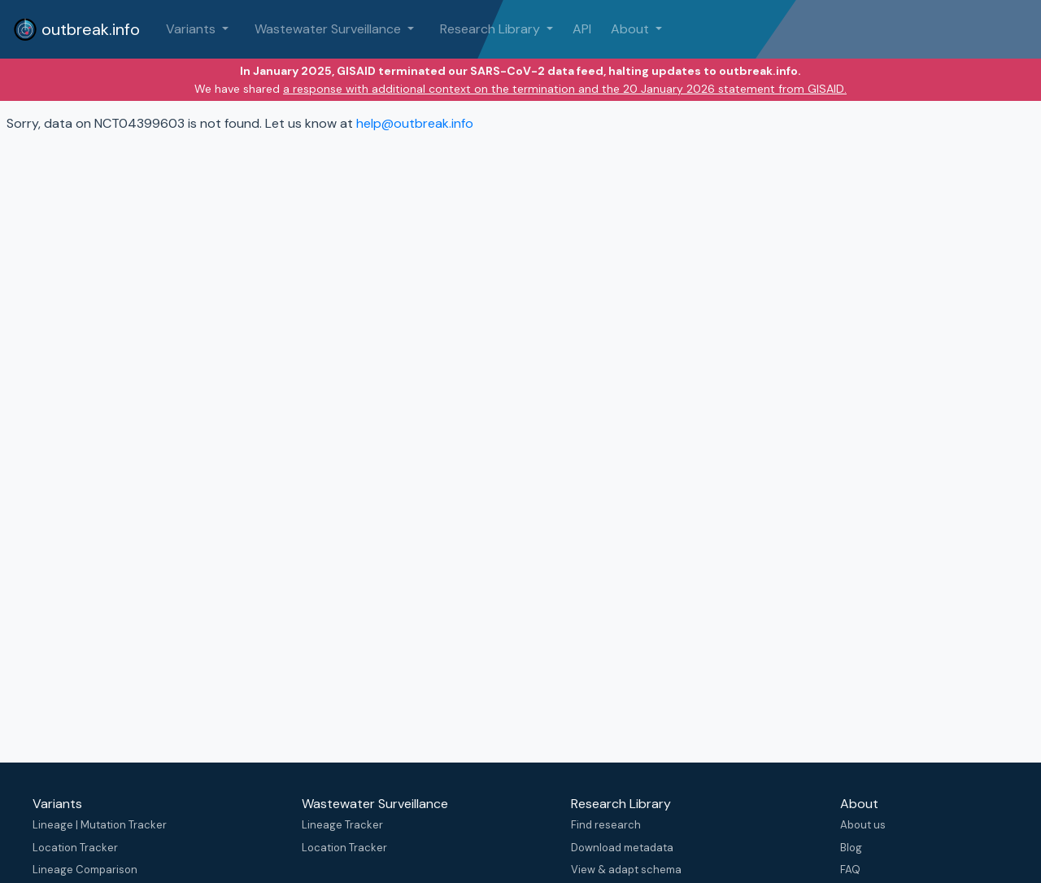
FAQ (850, 869)
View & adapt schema (626, 869)
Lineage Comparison (85, 869)
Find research (606, 825)
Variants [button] (192, 28)
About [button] (631, 28)
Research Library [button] (491, 28)
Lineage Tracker (342, 825)
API (582, 28)
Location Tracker (75, 848)
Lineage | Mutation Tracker (100, 825)
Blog (851, 848)
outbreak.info (76, 29)
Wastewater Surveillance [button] (329, 28)
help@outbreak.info (414, 123)
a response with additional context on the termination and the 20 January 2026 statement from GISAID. (565, 88)
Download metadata (622, 848)
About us (863, 825)
